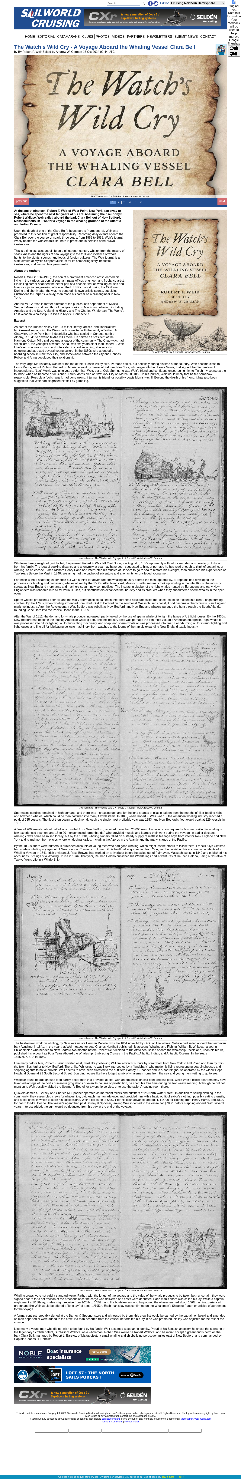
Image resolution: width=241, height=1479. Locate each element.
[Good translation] (234, 48)
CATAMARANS (68, 36)
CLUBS (87, 36)
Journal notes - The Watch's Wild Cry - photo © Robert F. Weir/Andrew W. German (120, 557)
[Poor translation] (234, 54)
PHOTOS (103, 36)
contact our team (111, 1418)
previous (21, 201)
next (222, 201)
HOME (30, 36)
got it (181, 1476)
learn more (168, 1476)
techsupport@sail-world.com (196, 1418)
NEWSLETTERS (159, 36)
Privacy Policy (132, 1421)
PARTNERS (136, 36)
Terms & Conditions (111, 1421)
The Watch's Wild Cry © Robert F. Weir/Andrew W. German (180, 350)
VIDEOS (118, 36)
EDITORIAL (46, 36)
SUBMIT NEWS (186, 36)
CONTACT (208, 36)
